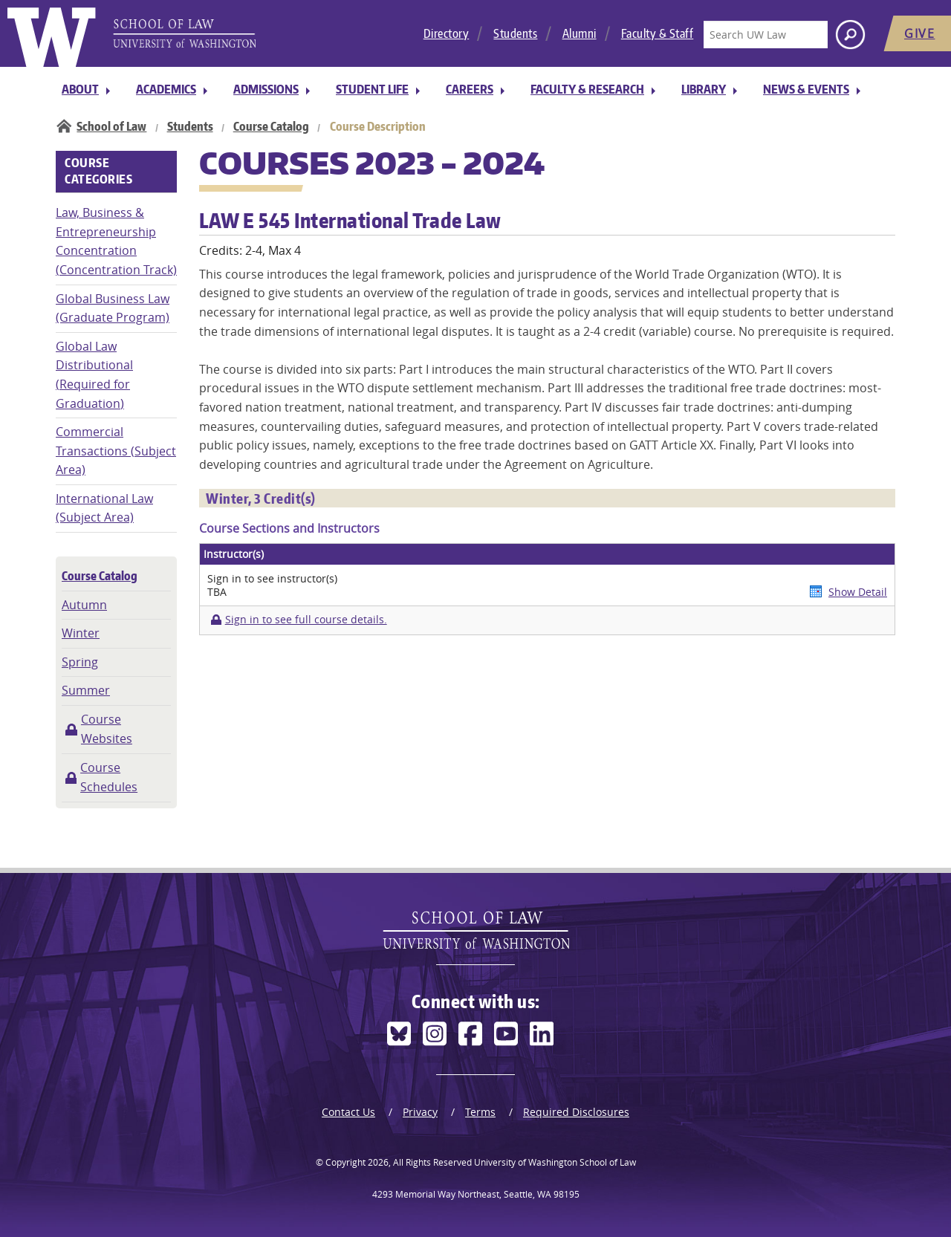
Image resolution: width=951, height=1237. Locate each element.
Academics (166, 89)
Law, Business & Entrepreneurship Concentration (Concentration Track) (116, 241)
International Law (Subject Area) (104, 508)
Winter (81, 633)
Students (515, 33)
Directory (446, 33)
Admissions (266, 89)
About (80, 89)
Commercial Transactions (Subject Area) (116, 450)
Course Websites (106, 729)
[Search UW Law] (765, 34)
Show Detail (857, 592)
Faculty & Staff (657, 33)
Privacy (420, 1112)
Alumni (579, 33)
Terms (480, 1112)
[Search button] (850, 34)
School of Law (111, 126)
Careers (469, 89)
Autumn (84, 605)
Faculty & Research (587, 89)
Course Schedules (108, 777)
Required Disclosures (576, 1112)
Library (703, 89)
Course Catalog (271, 126)
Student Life (372, 89)
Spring (80, 662)
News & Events (806, 89)
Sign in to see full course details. (306, 619)
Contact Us (348, 1112)
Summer (86, 690)
